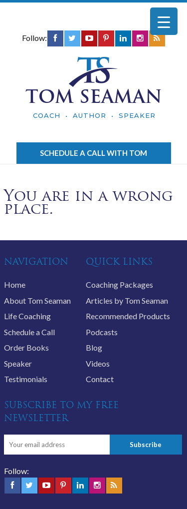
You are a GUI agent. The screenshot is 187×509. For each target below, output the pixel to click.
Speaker (18, 363)
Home (14, 284)
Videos (98, 363)
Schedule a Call (29, 332)
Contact (100, 379)
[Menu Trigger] (164, 21)
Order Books (26, 347)
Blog (94, 347)
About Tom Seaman (37, 300)
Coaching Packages (119, 284)
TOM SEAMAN (93, 96)
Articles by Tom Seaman (127, 300)
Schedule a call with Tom (93, 152)
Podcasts (102, 332)
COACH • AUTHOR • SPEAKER (94, 115)
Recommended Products (128, 316)
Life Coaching (27, 316)
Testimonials (25, 379)
